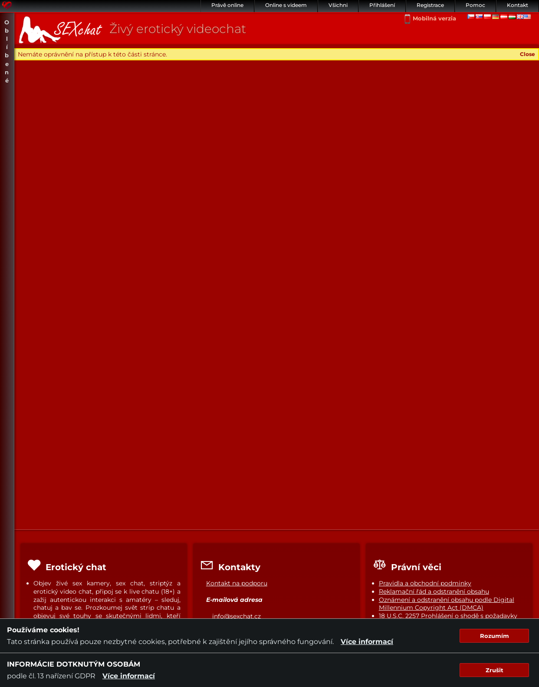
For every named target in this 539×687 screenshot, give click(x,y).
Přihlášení (382, 5)
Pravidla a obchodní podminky (425, 583)
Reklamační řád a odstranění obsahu (434, 591)
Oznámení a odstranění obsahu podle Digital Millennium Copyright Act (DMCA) (446, 604)
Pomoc (475, 5)
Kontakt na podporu (236, 583)
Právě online (227, 5)
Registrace (430, 5)
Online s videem (286, 5)
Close (527, 54)
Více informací (367, 641)
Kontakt (517, 5)
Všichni (338, 5)
